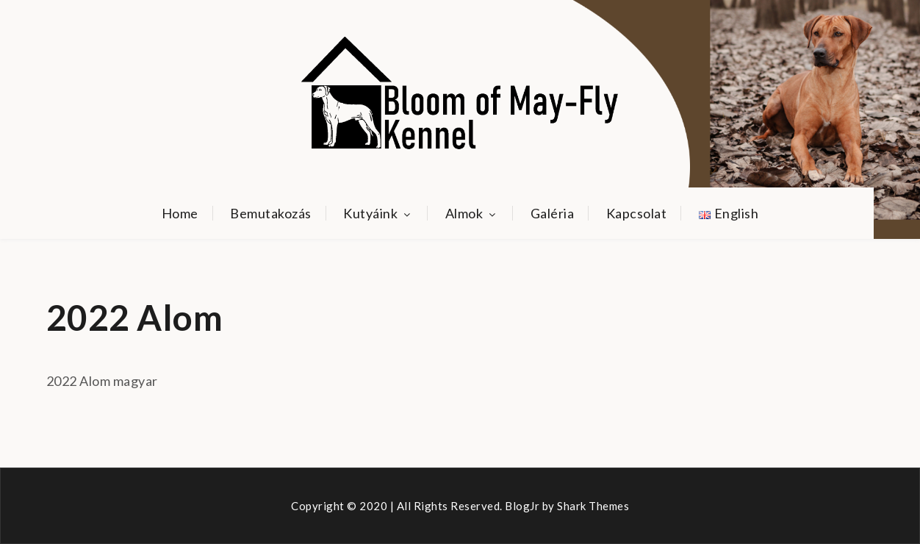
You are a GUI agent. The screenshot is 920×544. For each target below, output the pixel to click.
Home (180, 213)
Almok (472, 213)
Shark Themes (593, 505)
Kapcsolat (636, 213)
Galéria (553, 213)
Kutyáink (378, 213)
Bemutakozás (271, 213)
